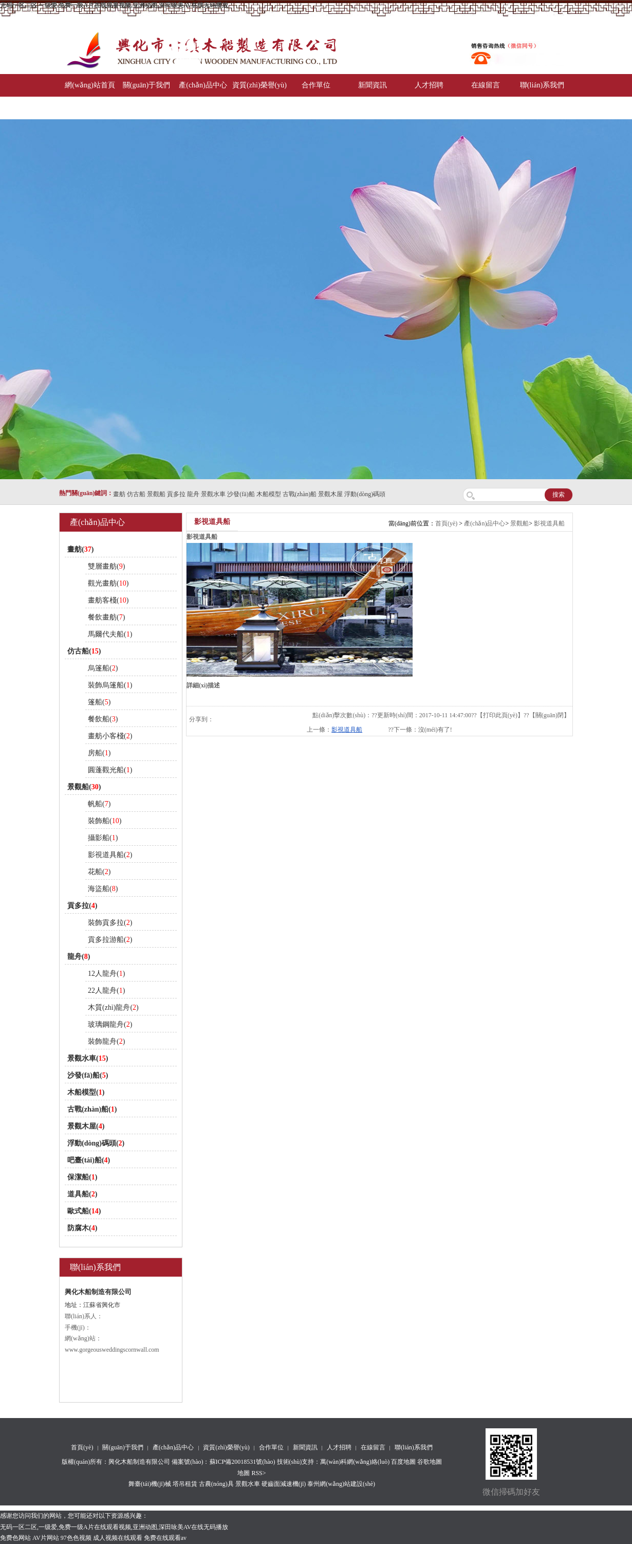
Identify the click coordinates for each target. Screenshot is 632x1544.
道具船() (82, 1194)
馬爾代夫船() (110, 634)
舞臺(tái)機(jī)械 (149, 1483)
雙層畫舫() (106, 566)
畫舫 (119, 494)
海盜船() (103, 889)
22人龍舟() (106, 990)
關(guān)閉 (549, 715)
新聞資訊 (372, 85)
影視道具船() (110, 855)
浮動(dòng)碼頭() (95, 1143)
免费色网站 (15, 1537)
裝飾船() (104, 821)
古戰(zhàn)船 (300, 494)
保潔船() (82, 1177)
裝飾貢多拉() (110, 923)
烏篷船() (103, 668)
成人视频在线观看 (117, 1537)
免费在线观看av (165, 1537)
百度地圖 (403, 1461)
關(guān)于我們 (147, 85)
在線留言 (485, 85)
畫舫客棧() (108, 600)
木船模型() (85, 1092)
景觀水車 (213, 494)
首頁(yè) (446, 523)
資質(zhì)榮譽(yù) (259, 85)
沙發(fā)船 (240, 494)
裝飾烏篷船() (110, 685)
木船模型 (268, 494)
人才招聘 (429, 85)
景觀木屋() (85, 1126)
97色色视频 (76, 1537)
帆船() (99, 804)
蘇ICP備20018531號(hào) (242, 1461)
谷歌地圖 (429, 1461)
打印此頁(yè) (500, 715)
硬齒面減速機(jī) (284, 1483)
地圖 (243, 1473)
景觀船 (156, 494)
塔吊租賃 (185, 1483)
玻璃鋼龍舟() (110, 1024)
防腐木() (82, 1228)
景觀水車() (87, 1058)
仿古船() (84, 651)
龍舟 (193, 494)
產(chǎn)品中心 (203, 85)
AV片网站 (45, 1537)
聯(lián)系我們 (542, 85)
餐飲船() (103, 719)
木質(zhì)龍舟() (113, 1007)
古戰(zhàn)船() (92, 1109)
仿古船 (136, 494)
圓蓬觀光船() (110, 770)
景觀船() (84, 787)
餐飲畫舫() (106, 617)
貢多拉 (176, 494)
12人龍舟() (106, 973)
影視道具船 (549, 523)
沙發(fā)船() (87, 1075)
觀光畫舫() (108, 583)
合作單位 (316, 85)
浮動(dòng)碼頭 (364, 494)
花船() (99, 872)
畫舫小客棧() (110, 736)
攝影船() (103, 838)
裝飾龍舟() (106, 1041)
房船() (99, 753)
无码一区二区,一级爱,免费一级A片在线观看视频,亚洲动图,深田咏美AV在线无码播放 (114, 5)
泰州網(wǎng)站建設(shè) (341, 1483)
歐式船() (84, 1211)
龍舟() (78, 956)
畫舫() (80, 549)
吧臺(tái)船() (88, 1160)
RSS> (258, 1473)
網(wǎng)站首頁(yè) (90, 96)
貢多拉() (82, 906)
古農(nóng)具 (216, 1483)
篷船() (99, 702)
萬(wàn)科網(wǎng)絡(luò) (355, 1461)
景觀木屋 (330, 494)
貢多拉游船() (110, 939)
